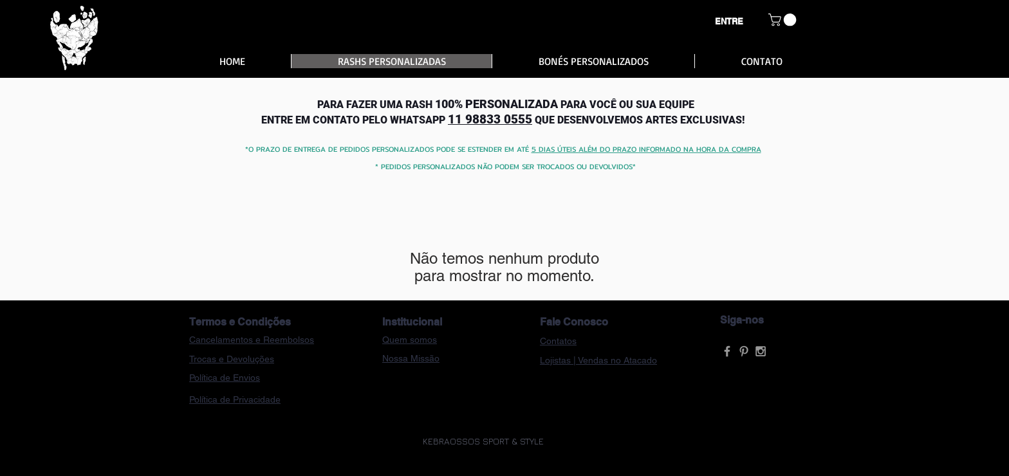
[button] (783, 20)
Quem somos (409, 339)
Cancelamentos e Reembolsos (251, 339)
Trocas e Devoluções (231, 359)
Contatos (558, 341)
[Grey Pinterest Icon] (744, 351)
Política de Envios (224, 377)
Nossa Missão (411, 358)
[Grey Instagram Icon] (761, 351)
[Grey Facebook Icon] (727, 351)
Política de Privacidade (235, 399)
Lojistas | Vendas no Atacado (598, 360)
